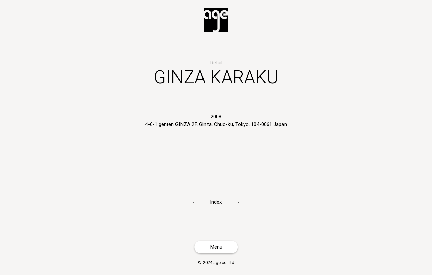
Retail (216, 63)
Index (216, 201)
